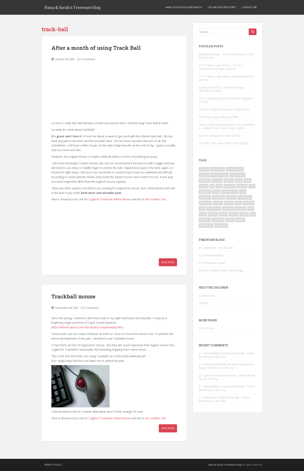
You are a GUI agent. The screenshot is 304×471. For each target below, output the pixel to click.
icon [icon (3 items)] (242, 191)
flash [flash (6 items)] (247, 180)
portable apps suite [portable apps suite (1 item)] (234, 208)
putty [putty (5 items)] (203, 214)
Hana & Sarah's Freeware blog (72, 7)
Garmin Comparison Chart (215, 135)
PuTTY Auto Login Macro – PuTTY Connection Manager (220, 67)
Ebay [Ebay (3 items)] (238, 180)
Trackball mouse (73, 296)
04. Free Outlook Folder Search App (221, 270)
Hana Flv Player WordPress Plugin (220, 109)
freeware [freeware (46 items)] (230, 186)
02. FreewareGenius (211, 255)
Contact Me (249, 7)
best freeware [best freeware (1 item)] (235, 169)
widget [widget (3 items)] (240, 219)
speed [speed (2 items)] (244, 214)
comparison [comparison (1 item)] (237, 174)
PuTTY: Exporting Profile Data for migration (226, 98)
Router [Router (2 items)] (213, 214)
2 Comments (88, 59)
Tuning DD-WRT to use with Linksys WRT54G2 (221, 89)
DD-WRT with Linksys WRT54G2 (219, 143)
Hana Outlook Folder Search (183, 7)
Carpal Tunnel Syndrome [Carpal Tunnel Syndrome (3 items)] (213, 174)
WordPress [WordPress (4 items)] (206, 225)
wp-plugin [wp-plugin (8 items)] (221, 225)
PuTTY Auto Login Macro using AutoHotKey (226, 76)
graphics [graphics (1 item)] (205, 191)
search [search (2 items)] (233, 214)
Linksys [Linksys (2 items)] (231, 197)
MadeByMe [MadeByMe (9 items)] (244, 197)
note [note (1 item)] (238, 203)
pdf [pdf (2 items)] (202, 208)
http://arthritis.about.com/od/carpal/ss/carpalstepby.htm (87, 327)
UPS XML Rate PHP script (222, 7)
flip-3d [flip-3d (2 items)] (203, 186)
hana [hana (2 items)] (215, 191)
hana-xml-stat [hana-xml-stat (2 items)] (229, 191)
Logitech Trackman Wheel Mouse (110, 199)
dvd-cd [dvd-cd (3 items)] (229, 180)
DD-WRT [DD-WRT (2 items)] (204, 180)
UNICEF (203, 303)
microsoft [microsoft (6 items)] (205, 203)
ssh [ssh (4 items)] (253, 214)
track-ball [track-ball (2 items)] (218, 219)
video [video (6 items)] (230, 219)
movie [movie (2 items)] (228, 203)
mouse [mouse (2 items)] (218, 203)
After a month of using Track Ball (96, 47)
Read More (168, 262)
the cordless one (155, 199)
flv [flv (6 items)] (212, 186)
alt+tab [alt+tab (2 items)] (204, 169)
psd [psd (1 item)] (251, 208)
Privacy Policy (53, 464)
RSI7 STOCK (206, 328)
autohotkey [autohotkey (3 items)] (217, 169)
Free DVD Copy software (214, 117)
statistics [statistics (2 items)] (205, 219)
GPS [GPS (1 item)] (252, 186)
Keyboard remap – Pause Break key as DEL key (226, 56)
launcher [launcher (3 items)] (205, 197)
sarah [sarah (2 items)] (223, 214)
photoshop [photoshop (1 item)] (213, 208)
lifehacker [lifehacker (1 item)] (218, 197)
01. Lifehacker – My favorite (216, 248)
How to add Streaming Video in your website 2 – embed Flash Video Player (227, 126)
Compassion (206, 295)
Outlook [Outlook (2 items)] (248, 203)
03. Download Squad (212, 263)
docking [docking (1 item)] (217, 180)
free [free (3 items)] (219, 186)
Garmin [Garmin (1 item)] (242, 186)
